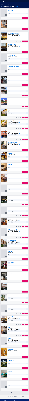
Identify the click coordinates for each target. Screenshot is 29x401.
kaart (19, 35)
